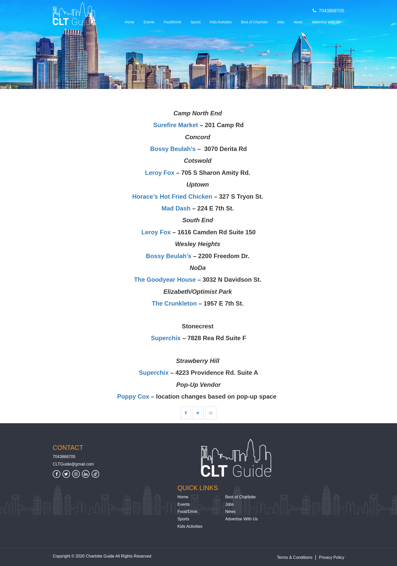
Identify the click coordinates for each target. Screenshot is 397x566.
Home (129, 22)
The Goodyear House (165, 279)
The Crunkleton (174, 303)
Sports (195, 22)
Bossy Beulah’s (173, 148)
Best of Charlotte (254, 22)
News (298, 22)
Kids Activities (221, 22)
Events (149, 22)
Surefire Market (175, 125)
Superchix (166, 338)
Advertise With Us (326, 22)
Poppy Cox (133, 396)
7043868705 (328, 10)
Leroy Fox (159, 172)
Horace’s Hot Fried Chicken (172, 196)
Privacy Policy (331, 557)
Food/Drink (172, 22)
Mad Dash (175, 208)
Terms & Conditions (295, 557)
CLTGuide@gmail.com (73, 464)
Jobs (280, 22)
